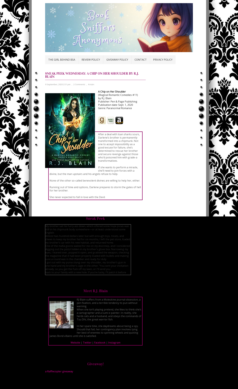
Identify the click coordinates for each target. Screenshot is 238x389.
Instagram (114, 342)
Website (75, 342)
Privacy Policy (162, 59)
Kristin (91, 84)
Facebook (99, 342)
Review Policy (91, 59)
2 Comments (79, 84)
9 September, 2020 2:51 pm (57, 84)
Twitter (87, 342)
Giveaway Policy (117, 59)
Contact (141, 59)
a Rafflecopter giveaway (59, 371)
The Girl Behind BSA (61, 59)
